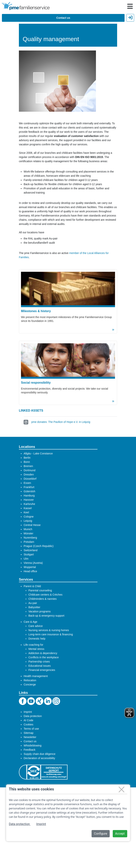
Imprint (28, 711)
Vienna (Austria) (33, 562)
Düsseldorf (30, 478)
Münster (28, 533)
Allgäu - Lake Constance (38, 453)
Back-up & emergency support (46, 615)
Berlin (27, 457)
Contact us (63, 17)
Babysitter (34, 607)
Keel (26, 512)
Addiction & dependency (42, 653)
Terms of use (31, 728)
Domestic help (36, 638)
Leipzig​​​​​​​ (28, 520)
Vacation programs (39, 611)
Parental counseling (40, 590)
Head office (30, 571)
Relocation (30, 680)
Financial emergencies (41, 669)
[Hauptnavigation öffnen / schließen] (130, 6)
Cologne (29, 516)
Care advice (35, 626)
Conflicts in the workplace (43, 657)
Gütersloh (29, 491)
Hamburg (29, 495)
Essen (27, 482)
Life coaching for (33, 644)
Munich (28, 529)
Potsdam (29, 541)
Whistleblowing (32, 745)
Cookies (28, 724)
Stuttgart (29, 554)
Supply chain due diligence (40, 753)
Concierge (30, 684)
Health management (36, 676)
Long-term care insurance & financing (50, 634)
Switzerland (30, 550)
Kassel (28, 508)
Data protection (33, 716)
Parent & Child (32, 586)
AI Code (28, 720)
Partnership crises (39, 661)
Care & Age (30, 621)
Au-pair (32, 603)
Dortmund (29, 470)
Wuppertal (30, 567)
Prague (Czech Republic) (38, 546)
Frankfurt (29, 487)
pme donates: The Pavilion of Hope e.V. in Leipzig (60, 421)
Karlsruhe (29, 503)
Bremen (28, 466)
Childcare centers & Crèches (45, 594)
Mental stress (36, 648)
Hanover (29, 499)
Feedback (29, 749)
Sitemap (28, 732)
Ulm (26, 558)
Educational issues (39, 665)
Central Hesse (32, 525)
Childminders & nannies (42, 598)
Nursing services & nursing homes (48, 630)
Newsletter (30, 737)
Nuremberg (30, 537)
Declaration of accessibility (39, 758)
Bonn (27, 461)
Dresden (29, 474)
